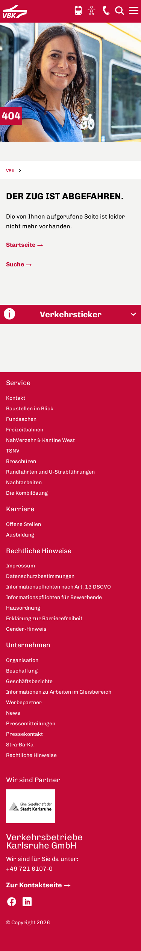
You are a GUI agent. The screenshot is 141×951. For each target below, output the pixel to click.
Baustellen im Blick (29, 408)
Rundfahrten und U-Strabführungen (50, 472)
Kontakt (106, 10)
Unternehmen (28, 645)
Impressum (20, 566)
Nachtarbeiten (24, 482)
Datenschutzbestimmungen (40, 576)
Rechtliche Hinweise (38, 551)
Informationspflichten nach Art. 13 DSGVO (58, 587)
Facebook (11, 902)
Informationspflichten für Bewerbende (54, 597)
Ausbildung (20, 535)
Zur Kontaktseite (34, 885)
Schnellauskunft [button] (78, 10)
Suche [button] (119, 10)
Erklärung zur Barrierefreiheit (44, 618)
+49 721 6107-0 (29, 868)
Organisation (22, 660)
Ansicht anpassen (92, 10)
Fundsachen (21, 419)
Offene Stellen (23, 524)
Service (18, 383)
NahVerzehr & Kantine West (40, 440)
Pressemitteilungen (30, 723)
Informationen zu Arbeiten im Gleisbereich (58, 692)
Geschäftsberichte (29, 681)
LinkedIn (27, 902)
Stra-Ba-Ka (19, 745)
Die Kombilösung (27, 493)
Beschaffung (22, 671)
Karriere (20, 509)
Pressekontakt (24, 734)
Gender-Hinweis (26, 629)
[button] (70, 314)
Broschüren (21, 461)
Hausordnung (23, 608)
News (13, 713)
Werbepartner (24, 702)
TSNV (13, 451)
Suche (15, 264)
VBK (10, 170)
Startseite (20, 244)
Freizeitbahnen (24, 430)
